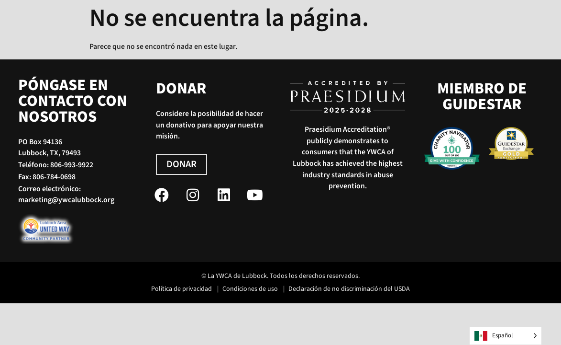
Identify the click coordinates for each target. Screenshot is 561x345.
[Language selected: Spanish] (505, 335)
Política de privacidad (181, 289)
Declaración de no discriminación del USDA (349, 289)
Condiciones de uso (250, 289)
